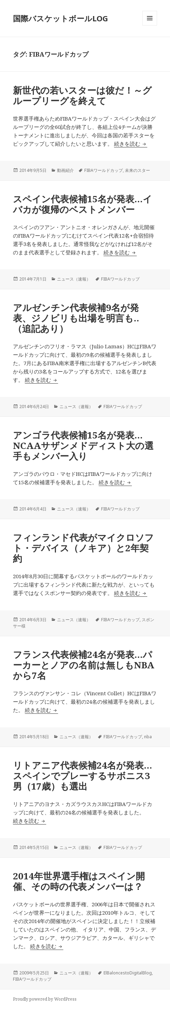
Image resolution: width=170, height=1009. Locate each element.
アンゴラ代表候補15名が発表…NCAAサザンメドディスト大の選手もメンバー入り (83, 445)
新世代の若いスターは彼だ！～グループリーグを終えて (82, 95)
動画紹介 (65, 170)
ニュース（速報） (74, 279)
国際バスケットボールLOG (60, 18)
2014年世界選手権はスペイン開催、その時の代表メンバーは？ (79, 881)
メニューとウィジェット (149, 25)
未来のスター (137, 170)
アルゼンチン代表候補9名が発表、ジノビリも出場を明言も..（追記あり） (76, 318)
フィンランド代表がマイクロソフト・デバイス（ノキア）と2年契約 (83, 548)
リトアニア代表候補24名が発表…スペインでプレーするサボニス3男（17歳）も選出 (82, 775)
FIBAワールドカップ (103, 170)
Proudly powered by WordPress (45, 999)
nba (148, 737)
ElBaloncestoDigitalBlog (128, 973)
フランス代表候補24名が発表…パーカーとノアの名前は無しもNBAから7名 (83, 665)
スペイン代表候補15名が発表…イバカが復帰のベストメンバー (82, 204)
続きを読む (130, 143)
